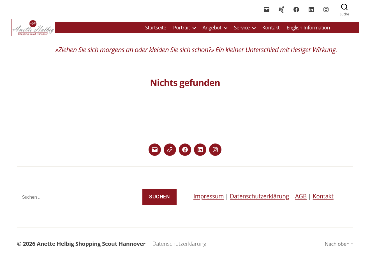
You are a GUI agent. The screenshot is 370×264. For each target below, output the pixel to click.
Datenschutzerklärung (259, 200)
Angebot (212, 30)
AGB (301, 200)
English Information (308, 30)
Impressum (208, 200)
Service (242, 30)
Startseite (155, 30)
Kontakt (271, 30)
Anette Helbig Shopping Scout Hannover (91, 248)
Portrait (181, 30)
